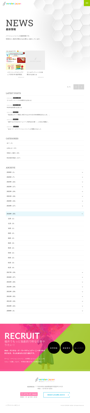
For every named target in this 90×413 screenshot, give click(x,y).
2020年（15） (11, 201)
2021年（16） (11, 197)
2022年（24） (11, 192)
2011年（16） (11, 302)
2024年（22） (11, 182)
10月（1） (11, 229)
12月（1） (11, 219)
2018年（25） (11, 214)
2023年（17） (11, 187)
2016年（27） (11, 278)
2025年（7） (11, 177)
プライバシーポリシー (13, 410)
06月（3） (11, 244)
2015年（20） (11, 283)
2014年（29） (11, 288)
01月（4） (11, 268)
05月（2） (11, 249)
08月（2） (11, 239)
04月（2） (11, 253)
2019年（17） (11, 206)
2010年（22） (11, 307)
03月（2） (11, 258)
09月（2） (11, 234)
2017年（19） (11, 273)
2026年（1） (11, 172)
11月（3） (11, 224)
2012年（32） (11, 297)
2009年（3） (11, 312)
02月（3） (11, 263)
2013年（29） (11, 293)
